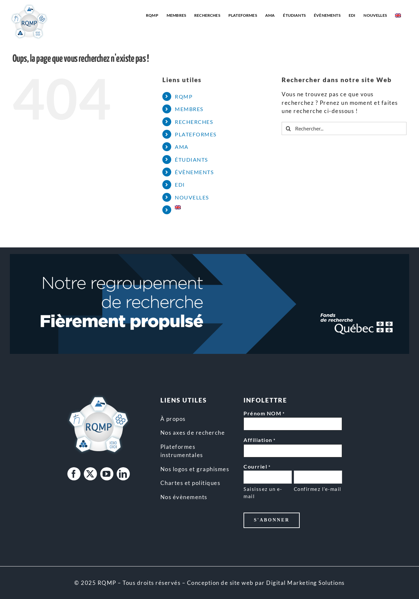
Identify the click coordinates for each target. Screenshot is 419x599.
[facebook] (74, 473)
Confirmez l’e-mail (317, 489)
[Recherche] (288, 128)
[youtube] (106, 473)
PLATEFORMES (196, 134)
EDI (180, 184)
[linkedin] (123, 473)
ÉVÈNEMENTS (194, 172)
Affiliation (259, 440)
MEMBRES (189, 109)
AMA (182, 147)
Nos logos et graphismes (194, 469)
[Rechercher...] (344, 128)
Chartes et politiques (190, 482)
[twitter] (90, 473)
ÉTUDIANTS (191, 159)
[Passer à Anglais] (398, 15)
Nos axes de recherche (192, 432)
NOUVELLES (192, 197)
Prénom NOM (264, 413)
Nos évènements (183, 497)
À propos (173, 418)
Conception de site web (220, 582)
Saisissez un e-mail (263, 492)
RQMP (184, 96)
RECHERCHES (194, 122)
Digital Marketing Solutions (305, 582)
